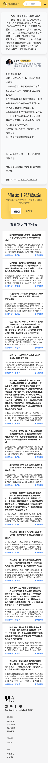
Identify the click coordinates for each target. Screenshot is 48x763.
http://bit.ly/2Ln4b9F (27, 179)
